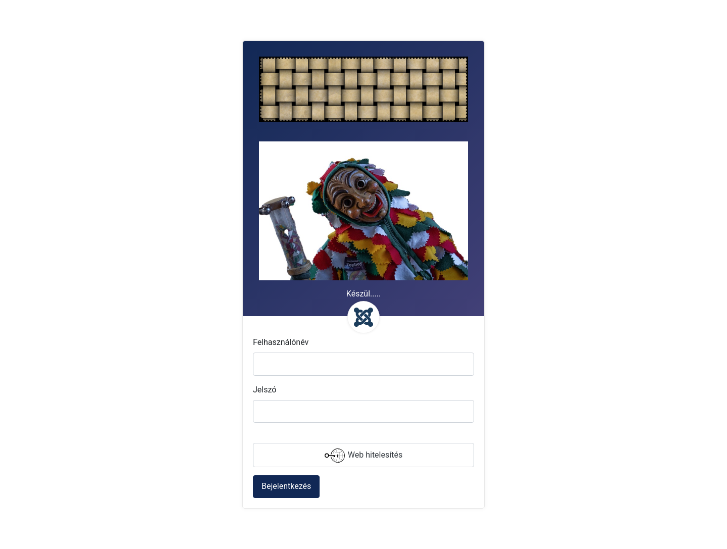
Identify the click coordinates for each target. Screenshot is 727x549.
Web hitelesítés (363, 455)
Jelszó (264, 389)
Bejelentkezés (286, 486)
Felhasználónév (280, 342)
